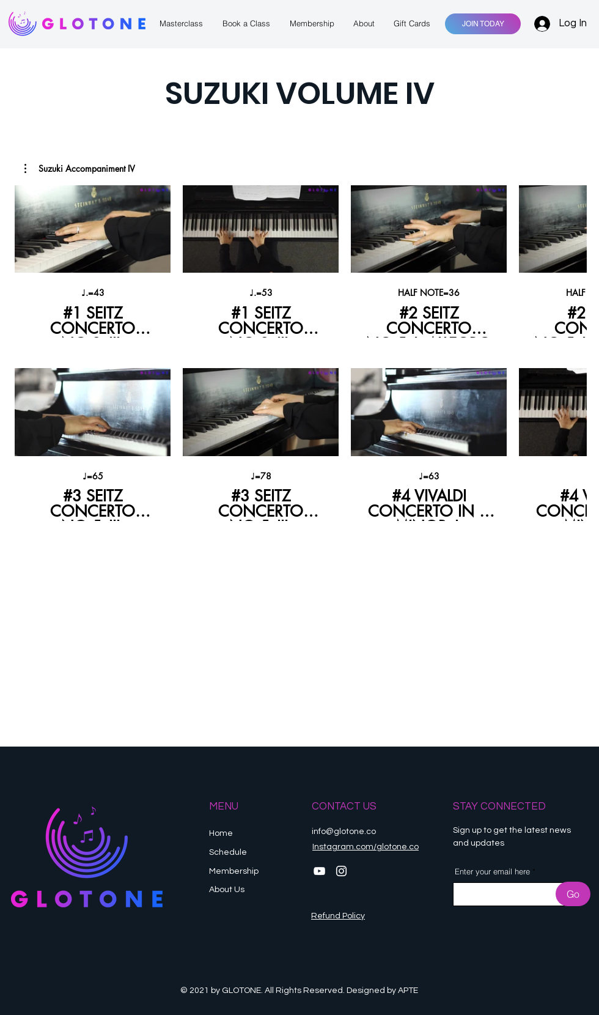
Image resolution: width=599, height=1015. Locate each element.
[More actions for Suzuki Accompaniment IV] (79, 169)
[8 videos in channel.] (299, 353)
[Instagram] (341, 871)
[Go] (573, 894)
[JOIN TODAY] (483, 23)
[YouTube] (319, 871)
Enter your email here (492, 872)
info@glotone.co (344, 831)
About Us (226, 889)
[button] (79, 169)
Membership (234, 871)
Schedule (229, 852)
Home (221, 833)
